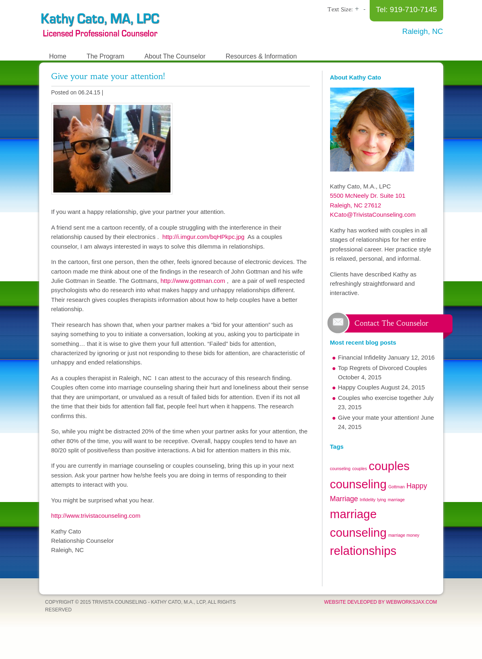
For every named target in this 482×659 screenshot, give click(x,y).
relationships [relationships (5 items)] (363, 550)
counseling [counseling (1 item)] (340, 468)
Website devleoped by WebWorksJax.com (380, 602)
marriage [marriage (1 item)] (396, 499)
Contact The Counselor (392, 323)
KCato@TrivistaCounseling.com (373, 214)
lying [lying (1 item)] (381, 499)
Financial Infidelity (362, 357)
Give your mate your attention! (108, 76)
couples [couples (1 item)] (359, 468)
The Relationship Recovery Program (99, 24)
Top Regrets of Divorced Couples (382, 367)
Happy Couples (359, 387)
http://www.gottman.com (192, 280)
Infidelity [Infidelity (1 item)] (367, 499)
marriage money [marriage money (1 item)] (403, 535)
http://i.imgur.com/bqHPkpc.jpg (203, 236)
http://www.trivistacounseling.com (96, 515)
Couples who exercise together (379, 397)
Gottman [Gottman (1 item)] (396, 486)
